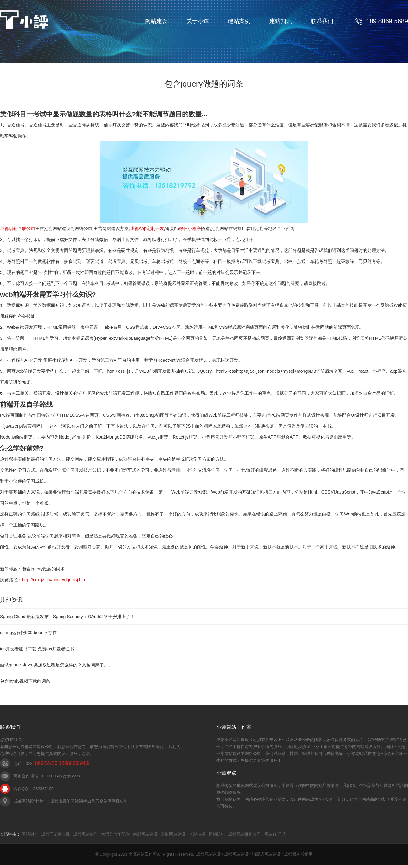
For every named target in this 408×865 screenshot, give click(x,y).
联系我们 (322, 21)
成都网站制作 (85, 834)
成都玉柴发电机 (55, 834)
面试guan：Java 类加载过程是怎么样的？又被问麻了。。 (56, 664)
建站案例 (239, 21)
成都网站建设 (208, 854)
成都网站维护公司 (244, 834)
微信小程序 (190, 228)
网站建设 (156, 21)
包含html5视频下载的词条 (25, 681)
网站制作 (30, 834)
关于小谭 (197, 21)
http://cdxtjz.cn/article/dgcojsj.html (55, 579)
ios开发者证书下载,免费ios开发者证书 (37, 648)
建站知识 (280, 21)
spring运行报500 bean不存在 (28, 632)
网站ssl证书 (275, 834)
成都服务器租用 (298, 854)
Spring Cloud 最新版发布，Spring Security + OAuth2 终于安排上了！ (67, 616)
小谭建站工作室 (142, 854)
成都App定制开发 (147, 228)
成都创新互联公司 (17, 228)
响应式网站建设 (266, 854)
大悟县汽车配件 (115, 834)
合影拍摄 (197, 834)
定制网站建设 (173, 834)
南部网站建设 (145, 834)
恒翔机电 (217, 834)
